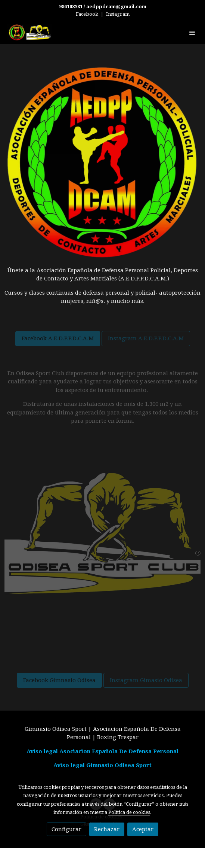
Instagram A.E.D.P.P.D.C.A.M (146, 338)
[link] (29, 32)
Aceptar (142, 829)
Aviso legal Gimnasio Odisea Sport (102, 765)
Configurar (66, 829)
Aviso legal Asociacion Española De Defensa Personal (102, 751)
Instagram (118, 14)
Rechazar (106, 829)
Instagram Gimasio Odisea (146, 680)
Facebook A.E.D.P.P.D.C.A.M (58, 338)
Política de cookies (129, 812)
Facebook (87, 14)
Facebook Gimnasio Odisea (59, 680)
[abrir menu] (192, 32)
